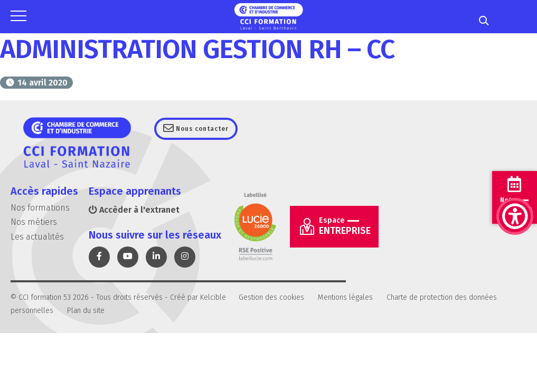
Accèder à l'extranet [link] (134, 210)
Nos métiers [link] (34, 222)
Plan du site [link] (86, 310)
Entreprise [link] (345, 226)
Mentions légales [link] (345, 297)
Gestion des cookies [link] (271, 297)
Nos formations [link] (40, 208)
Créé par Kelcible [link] (198, 297)
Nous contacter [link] (208, 128)
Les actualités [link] (37, 237)
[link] (514, 163)
